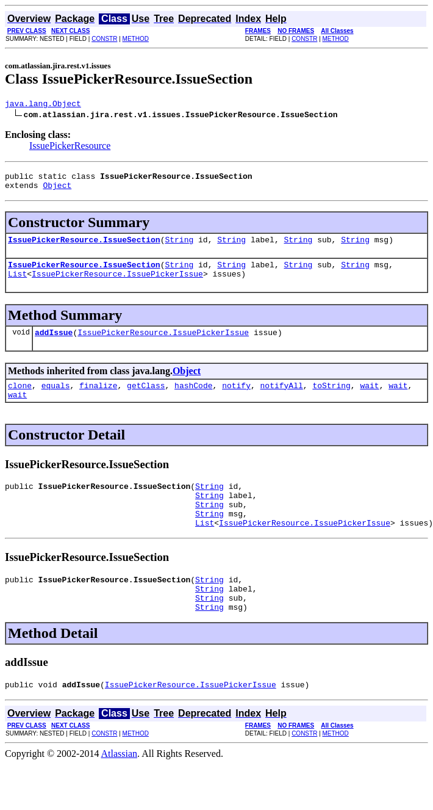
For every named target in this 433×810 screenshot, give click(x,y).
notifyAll (281, 399)
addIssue (54, 344)
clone (20, 399)
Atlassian (119, 788)
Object (57, 190)
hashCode (193, 399)
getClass (146, 399)
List (17, 284)
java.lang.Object (43, 104)
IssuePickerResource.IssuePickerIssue (117, 284)
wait (369, 399)
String (179, 246)
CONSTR (104, 38)
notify (236, 399)
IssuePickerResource (69, 147)
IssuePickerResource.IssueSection (84, 246)
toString (331, 399)
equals (55, 399)
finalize (98, 399)
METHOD (136, 38)
